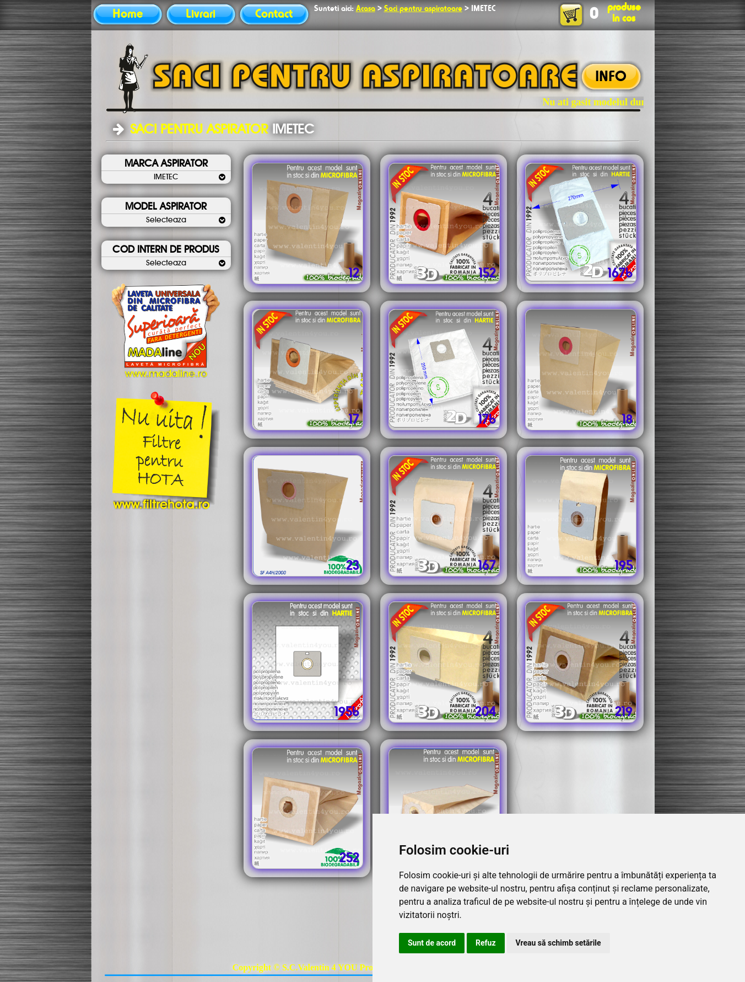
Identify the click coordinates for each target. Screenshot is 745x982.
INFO (611, 77)
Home (127, 14)
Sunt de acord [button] (432, 942)
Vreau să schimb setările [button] (558, 942)
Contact (274, 14)
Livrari (200, 14)
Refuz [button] (486, 942)
